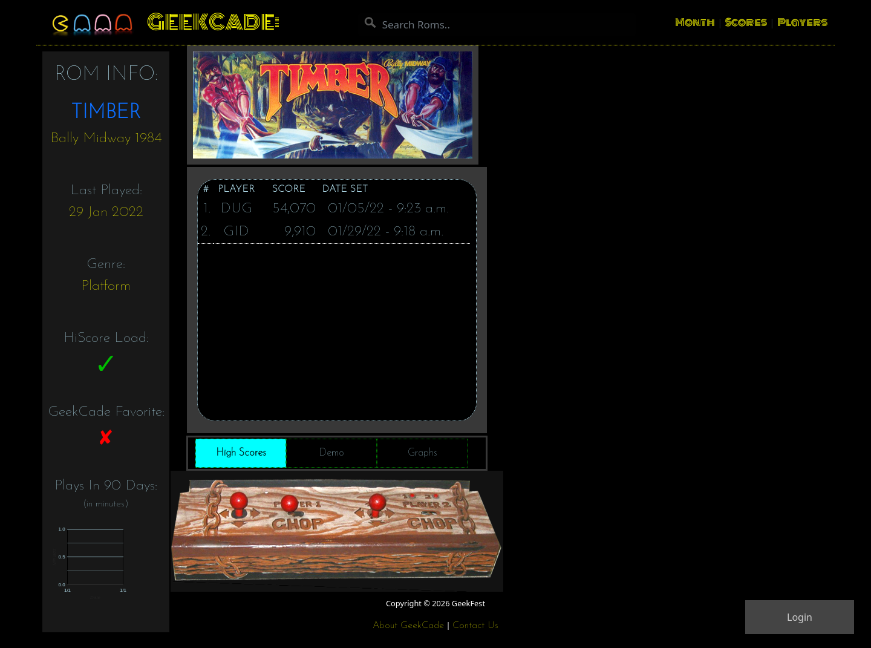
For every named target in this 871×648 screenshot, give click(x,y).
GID (236, 231)
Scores (746, 22)
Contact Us (475, 625)
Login (799, 617)
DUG (236, 208)
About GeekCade (408, 625)
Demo (331, 453)
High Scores (241, 453)
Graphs (422, 453)
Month (695, 22)
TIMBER (106, 113)
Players (802, 22)
